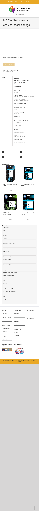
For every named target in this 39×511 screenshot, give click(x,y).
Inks (4, 254)
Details (11, 190)
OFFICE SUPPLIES (6, 227)
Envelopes (5, 246)
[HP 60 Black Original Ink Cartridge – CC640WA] (28, 173)
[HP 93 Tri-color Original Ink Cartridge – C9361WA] (28, 202)
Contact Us (17, 335)
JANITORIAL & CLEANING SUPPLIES (9, 275)
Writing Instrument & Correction (9, 270)
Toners (18, 70)
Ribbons (4, 296)
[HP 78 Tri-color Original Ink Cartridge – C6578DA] (10, 173)
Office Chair (5, 283)
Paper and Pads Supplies (7, 262)
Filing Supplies (6, 248)
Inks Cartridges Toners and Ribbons (9, 293)
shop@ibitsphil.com (27, 1)
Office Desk (5, 286)
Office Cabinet (5, 280)
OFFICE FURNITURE (6, 278)
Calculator (5, 235)
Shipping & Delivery (18, 318)
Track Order (17, 321)
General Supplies (6, 251)
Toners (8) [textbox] (31, 314)
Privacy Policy (5, 331)
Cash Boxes (5, 238)
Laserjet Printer (7, 71)
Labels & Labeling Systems (8, 256)
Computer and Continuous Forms (9, 243)
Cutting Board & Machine (7, 240)
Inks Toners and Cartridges (11, 70)
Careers (16, 337)
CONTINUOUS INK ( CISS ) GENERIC (9, 291)
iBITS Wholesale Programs (5, 314)
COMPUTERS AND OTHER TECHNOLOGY (10, 272)
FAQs (16, 324)
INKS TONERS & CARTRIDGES (8, 288)
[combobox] (32, 314)
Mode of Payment (18, 316)
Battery (4, 230)
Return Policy (5, 339)
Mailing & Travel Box (7, 259)
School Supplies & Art (7, 264)
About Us (16, 332)
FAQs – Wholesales (6, 320)
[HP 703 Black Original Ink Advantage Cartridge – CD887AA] (10, 202)
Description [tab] (4, 77)
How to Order (17, 313)
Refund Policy (5, 333)
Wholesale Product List (7, 317)
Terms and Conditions (6, 328)
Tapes (4, 267)
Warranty (4, 336)
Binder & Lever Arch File (7, 232)
